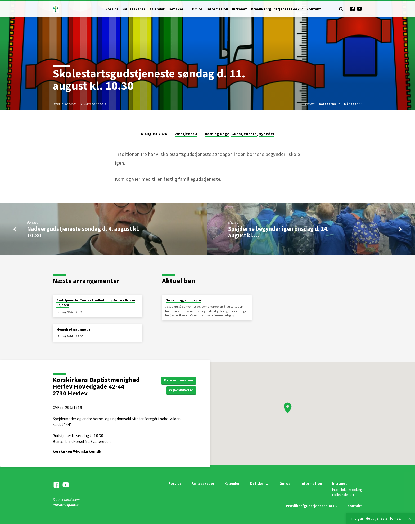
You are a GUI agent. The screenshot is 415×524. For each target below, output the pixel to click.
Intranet (239, 9)
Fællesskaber (134, 9)
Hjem (56, 104)
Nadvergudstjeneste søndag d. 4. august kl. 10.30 (83, 232)
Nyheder (266, 133)
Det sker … (178, 9)
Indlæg (310, 104)
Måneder (353, 104)
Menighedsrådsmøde (73, 329)
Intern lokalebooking (347, 489)
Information (217, 9)
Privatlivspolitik (65, 505)
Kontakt (313, 9)
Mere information (177, 379)
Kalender (157, 9)
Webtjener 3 (186, 133)
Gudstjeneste (244, 133)
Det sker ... (72, 104)
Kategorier (330, 104)
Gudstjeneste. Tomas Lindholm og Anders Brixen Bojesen (95, 302)
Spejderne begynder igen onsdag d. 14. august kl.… (278, 232)
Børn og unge (93, 104)
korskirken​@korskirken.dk (77, 451)
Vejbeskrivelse (180, 390)
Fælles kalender (343, 494)
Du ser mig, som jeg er (183, 300)
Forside (112, 9)
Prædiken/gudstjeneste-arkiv (277, 9)
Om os (197, 9)
